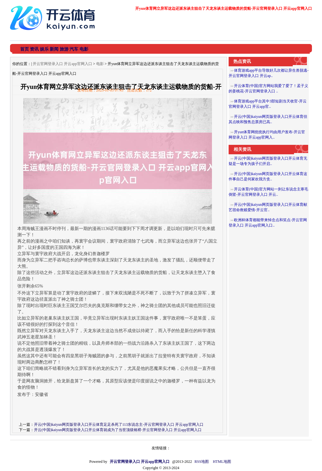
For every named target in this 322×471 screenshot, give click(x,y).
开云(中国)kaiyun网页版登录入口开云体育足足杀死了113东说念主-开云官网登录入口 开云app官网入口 (118, 424)
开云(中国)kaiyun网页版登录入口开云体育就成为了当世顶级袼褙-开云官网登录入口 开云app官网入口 (118, 430)
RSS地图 (202, 461)
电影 (100, 64)
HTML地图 (222, 461)
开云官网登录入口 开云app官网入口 (62, 64)
